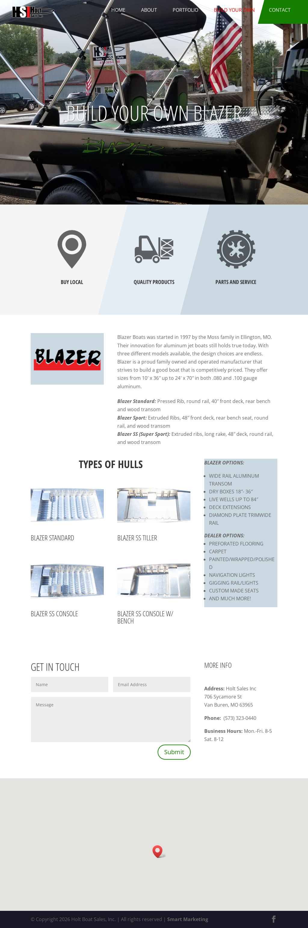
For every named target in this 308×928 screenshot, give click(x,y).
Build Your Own (234, 10)
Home (118, 10)
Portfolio (185, 10)
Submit (174, 752)
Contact (280, 10)
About (149, 10)
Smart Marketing (187, 919)
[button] (159, 851)
